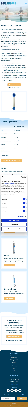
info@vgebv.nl (14, 384)
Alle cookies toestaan (14, 220)
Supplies (14, 362)
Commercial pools (14, 359)
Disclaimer (13, 405)
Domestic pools (14, 357)
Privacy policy (17, 405)
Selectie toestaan (14, 224)
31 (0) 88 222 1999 (15, 383)
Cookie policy (9, 405)
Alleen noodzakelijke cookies (14, 228)
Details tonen (21, 216)
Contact (14, 372)
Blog (14, 368)
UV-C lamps (14, 360)
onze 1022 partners (9, 183)
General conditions (4, 405)
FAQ (14, 370)
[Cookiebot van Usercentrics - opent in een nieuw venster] (21, 177)
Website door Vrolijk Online (22, 405)
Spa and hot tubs (14, 355)
